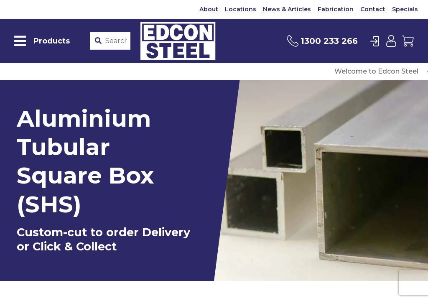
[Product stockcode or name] (116, 41)
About (208, 9)
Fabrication (336, 9)
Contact (372, 9)
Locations (240, 9)
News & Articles (287, 9)
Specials (405, 9)
